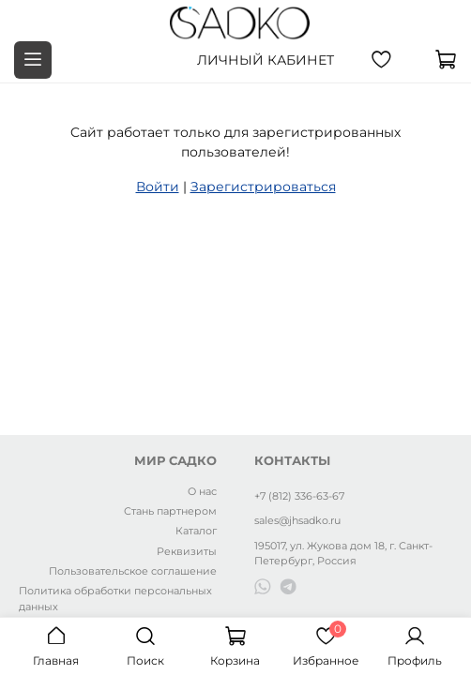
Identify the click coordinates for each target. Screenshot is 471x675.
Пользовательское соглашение (133, 571)
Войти (157, 186)
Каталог (196, 530)
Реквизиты (187, 551)
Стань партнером (170, 511)
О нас (202, 491)
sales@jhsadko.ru (297, 520)
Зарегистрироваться (263, 186)
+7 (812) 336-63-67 (299, 495)
